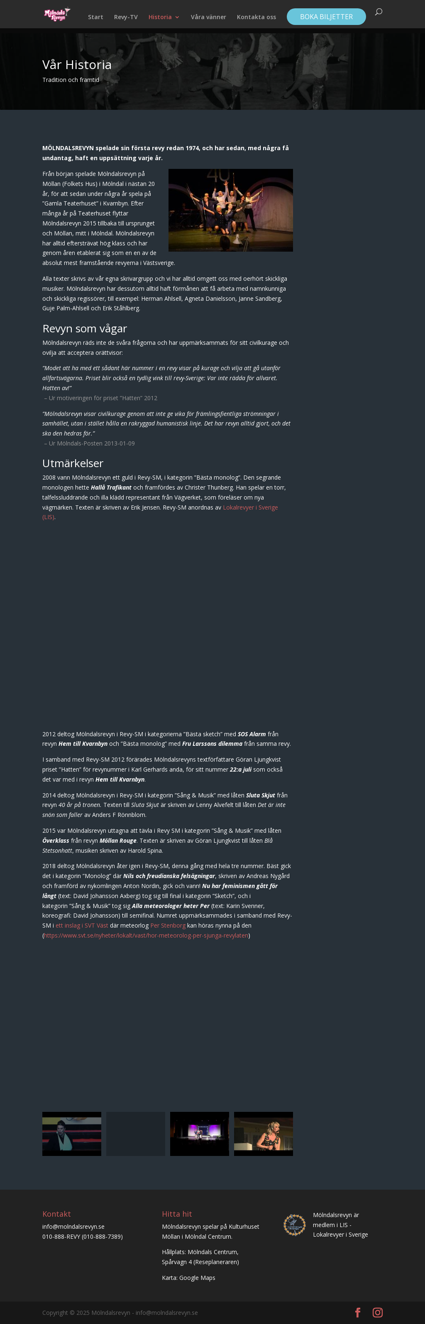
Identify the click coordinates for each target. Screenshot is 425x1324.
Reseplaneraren (216, 1262)
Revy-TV (126, 17)
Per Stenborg (168, 925)
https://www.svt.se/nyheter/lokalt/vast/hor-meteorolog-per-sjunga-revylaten (146, 935)
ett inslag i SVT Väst (82, 925)
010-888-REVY (61, 1236)
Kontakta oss (256, 17)
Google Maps (197, 1278)
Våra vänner (208, 17)
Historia (160, 17)
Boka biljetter (326, 16)
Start (95, 17)
